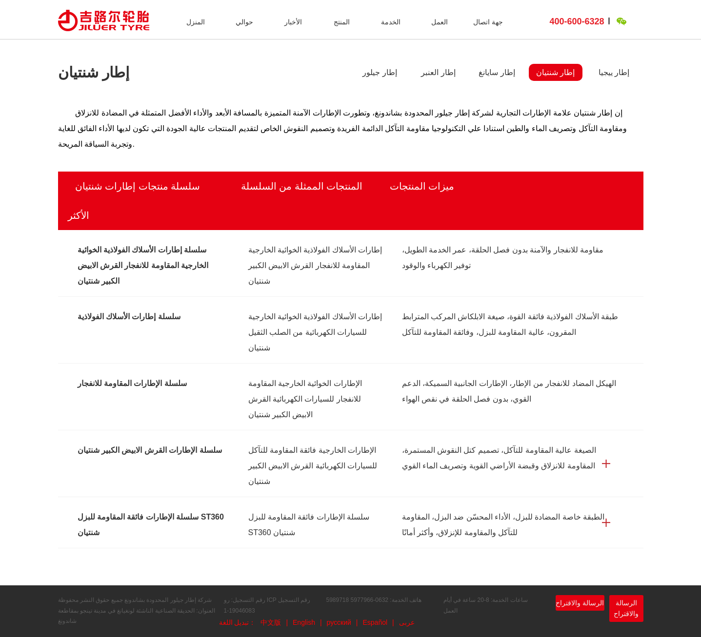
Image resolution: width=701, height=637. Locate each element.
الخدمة (391, 22)
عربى (407, 622)
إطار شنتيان (555, 72)
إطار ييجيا (614, 72)
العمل (439, 22)
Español (374, 622)
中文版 (270, 622)
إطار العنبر (438, 72)
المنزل (195, 22)
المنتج (342, 22)
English (304, 622)
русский (339, 622)
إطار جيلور (379, 72)
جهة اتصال (488, 22)
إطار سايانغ (497, 72)
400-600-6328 (577, 21)
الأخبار (293, 22)
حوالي (244, 22)
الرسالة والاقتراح (580, 603)
